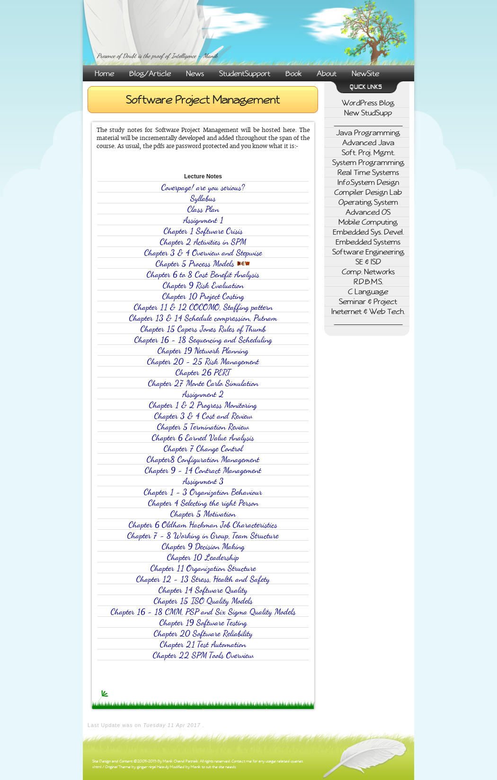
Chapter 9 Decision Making (203, 547)
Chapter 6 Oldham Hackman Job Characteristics (203, 525)
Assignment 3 (203, 481)
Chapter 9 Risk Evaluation (203, 285)
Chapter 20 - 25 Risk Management (203, 362)
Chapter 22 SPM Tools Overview (203, 655)
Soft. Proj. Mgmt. (368, 152)
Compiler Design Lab (368, 192)
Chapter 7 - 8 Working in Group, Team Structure (203, 536)
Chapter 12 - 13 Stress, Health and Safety (203, 579)
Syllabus (203, 198)
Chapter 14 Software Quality (203, 590)
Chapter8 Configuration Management (203, 459)
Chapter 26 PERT (203, 372)
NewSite (365, 73)
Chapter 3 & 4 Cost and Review (203, 416)
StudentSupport (244, 73)
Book (293, 73)
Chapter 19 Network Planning (203, 351)
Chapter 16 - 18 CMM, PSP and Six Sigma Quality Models (203, 612)
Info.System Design (368, 182)
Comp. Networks (368, 271)
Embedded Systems (368, 241)
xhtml (96, 767)
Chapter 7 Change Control (203, 449)
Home (104, 73)
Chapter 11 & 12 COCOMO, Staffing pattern (203, 307)
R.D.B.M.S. (368, 281)
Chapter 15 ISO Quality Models (203, 601)
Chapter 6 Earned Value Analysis (203, 438)
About (327, 73)
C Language (368, 291)
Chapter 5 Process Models (203, 264)
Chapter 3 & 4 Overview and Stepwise (203, 253)
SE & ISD (368, 261)
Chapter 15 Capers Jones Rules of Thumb (203, 329)
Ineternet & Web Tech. (368, 311)
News (195, 73)
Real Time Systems (368, 172)
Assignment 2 (203, 394)
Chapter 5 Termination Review (203, 427)
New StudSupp (368, 112)
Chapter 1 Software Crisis (203, 231)
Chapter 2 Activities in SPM (203, 242)
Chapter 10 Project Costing (203, 296)
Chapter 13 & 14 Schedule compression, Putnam (203, 318)
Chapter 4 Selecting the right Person (203, 503)
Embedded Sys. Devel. (368, 232)
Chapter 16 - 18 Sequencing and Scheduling (203, 340)
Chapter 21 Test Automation (203, 644)
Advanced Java (368, 142)
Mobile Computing (368, 222)
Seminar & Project (368, 301)
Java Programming (368, 132)
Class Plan (203, 209)
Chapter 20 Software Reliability (203, 634)
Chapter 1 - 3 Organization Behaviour (203, 492)
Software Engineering (368, 251)
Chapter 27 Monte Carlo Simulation (203, 383)
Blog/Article (150, 73)
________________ (368, 122)
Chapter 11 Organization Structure (203, 568)
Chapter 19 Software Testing (203, 623)
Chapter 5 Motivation (203, 514)
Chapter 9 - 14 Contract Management (203, 470)
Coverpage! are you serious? (203, 188)
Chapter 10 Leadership (203, 557)
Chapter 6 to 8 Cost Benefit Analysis (203, 275)
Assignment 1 (203, 220)
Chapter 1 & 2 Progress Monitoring (203, 405)
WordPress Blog (368, 102)
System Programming (368, 162)
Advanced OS (368, 212)
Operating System (368, 202)
